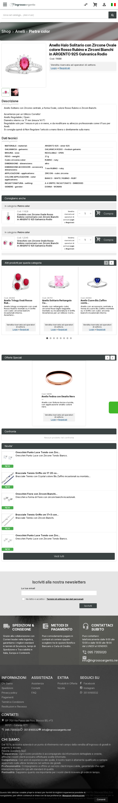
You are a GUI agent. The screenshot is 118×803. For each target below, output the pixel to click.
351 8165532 (89, 692)
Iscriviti (88, 605)
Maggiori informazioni (73, 795)
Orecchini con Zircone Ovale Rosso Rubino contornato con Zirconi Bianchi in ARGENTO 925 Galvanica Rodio (38, 243)
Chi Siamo (7, 683)
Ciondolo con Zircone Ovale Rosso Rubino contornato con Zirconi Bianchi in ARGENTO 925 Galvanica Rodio (38, 217)
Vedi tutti (59, 556)
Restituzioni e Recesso (14, 706)
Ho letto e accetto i (34, 599)
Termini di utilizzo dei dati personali (65, 599)
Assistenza (37, 683)
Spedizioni (7, 688)
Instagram (87, 688)
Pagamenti (7, 697)
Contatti (35, 688)
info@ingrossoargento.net (54, 729)
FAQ (33, 692)
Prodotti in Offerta (67, 683)
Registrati (64, 68)
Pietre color (24, 205)
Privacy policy (9, 692)
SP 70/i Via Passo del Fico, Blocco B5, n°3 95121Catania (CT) (27, 723)
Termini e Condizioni (13, 701)
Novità (61, 688)
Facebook (87, 683)
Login (54, 68)
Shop (6, 31)
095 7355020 (97, 652)
